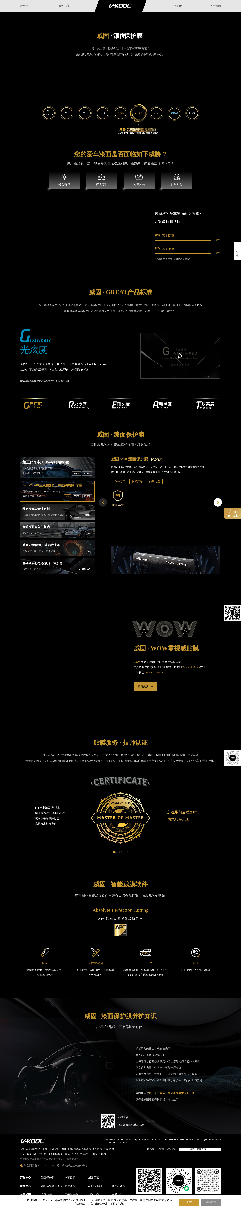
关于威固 (215, 6)
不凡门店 (177, 6)
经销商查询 (118, 1186)
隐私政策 (171, 1149)
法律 (161, 1149)
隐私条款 (211, 1202)
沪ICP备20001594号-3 (74, 1165)
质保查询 (70, 1186)
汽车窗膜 (70, 1177)
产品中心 (25, 6)
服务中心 (63, 6)
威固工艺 (93, 1177)
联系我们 (152, 1149)
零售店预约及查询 (51, 1186)
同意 (189, 1202)
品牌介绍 (46, 1194)
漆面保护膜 (47, 1177)
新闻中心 (93, 1194)
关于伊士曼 (71, 1194)
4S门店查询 (95, 1186)
